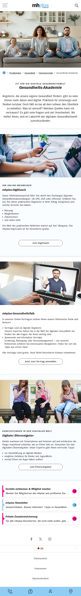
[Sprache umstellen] (40, 548)
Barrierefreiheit (40, 579)
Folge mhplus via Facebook (31, 539)
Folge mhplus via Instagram (50, 539)
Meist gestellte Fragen (30, 591)
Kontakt (10, 591)
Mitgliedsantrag (51, 591)
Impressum (40, 569)
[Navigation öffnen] (5, 6)
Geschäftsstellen (71, 591)
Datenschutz (40, 559)
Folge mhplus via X (41, 539)
